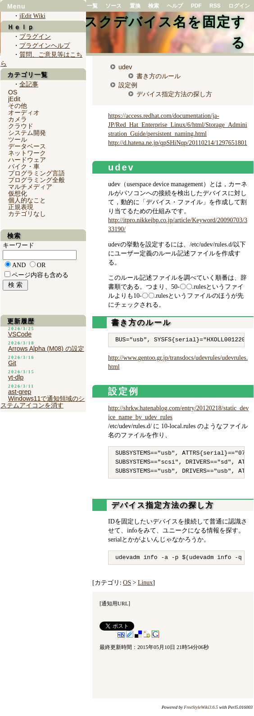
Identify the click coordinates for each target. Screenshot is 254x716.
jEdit (14, 99)
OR (41, 265)
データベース (27, 146)
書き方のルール (158, 76)
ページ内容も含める (40, 275)
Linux (145, 582)
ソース (113, 6)
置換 (135, 6)
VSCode (20, 334)
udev (125, 67)
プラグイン (35, 36)
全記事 (28, 84)
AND (19, 265)
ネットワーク (27, 153)
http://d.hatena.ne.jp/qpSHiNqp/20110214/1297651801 (177, 142)
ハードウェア (27, 159)
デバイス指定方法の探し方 (174, 94)
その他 (17, 105)
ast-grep (19, 391)
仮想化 (17, 193)
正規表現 (20, 206)
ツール (17, 139)
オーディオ (24, 112)
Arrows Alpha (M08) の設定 (46, 348)
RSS (215, 6)
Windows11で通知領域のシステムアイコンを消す (42, 402)
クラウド (20, 126)
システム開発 (27, 132)
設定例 (127, 85)
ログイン (239, 6)
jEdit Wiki (32, 16)
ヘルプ (175, 6)
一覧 (92, 6)
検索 (153, 6)
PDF (196, 6)
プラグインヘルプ (44, 45)
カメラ (17, 119)
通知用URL (114, 603)
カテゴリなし (27, 213)
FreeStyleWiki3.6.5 (201, 707)
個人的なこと (27, 200)
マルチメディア (30, 186)
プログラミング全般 (36, 179)
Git (12, 363)
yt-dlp (15, 377)
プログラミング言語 (36, 173)
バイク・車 (24, 166)
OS (127, 582)
